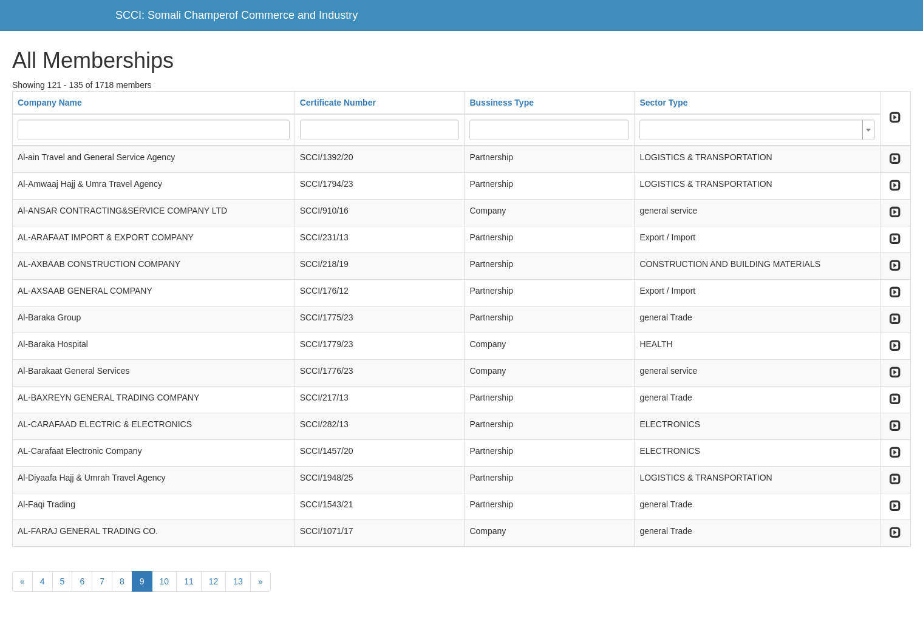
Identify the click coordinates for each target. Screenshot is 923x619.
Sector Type (663, 102)
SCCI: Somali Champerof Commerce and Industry (236, 15)
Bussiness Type (501, 102)
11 (189, 581)
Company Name (50, 102)
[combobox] (756, 130)
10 (164, 581)
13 (238, 581)
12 (214, 581)
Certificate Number (338, 102)
